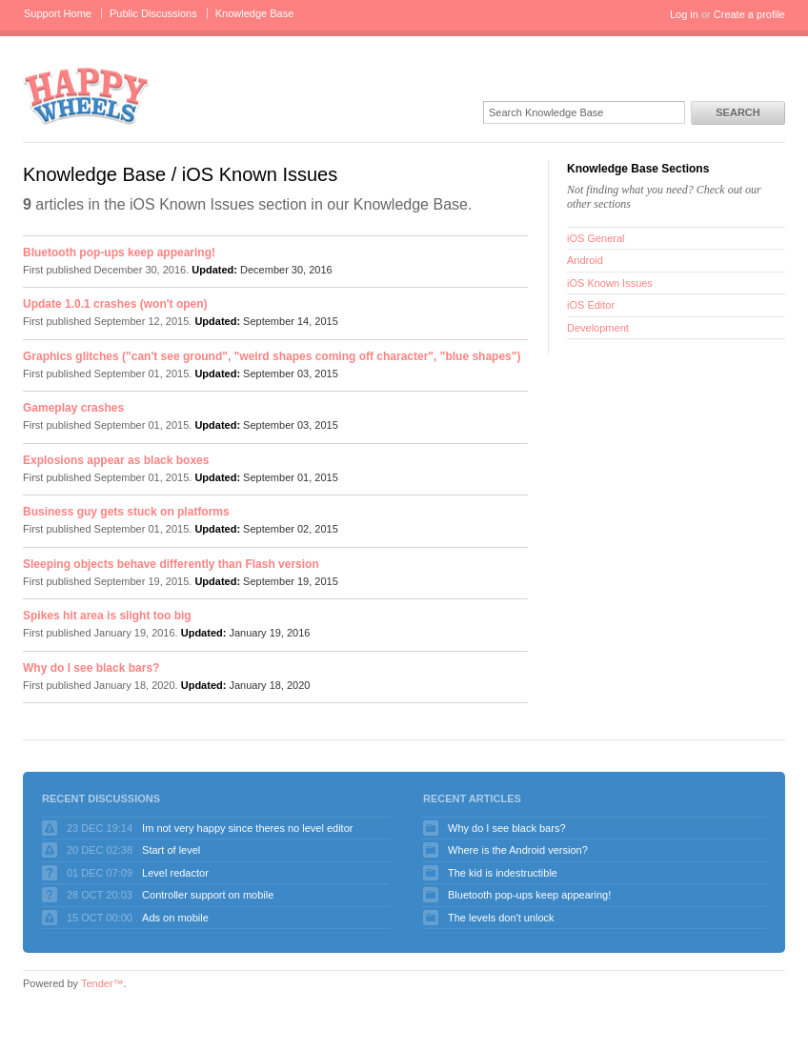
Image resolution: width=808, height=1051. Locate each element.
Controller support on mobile (207, 894)
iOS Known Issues (610, 283)
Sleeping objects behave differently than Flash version (171, 564)
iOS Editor (591, 305)
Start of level (171, 850)
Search (737, 112)
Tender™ (102, 983)
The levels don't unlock (501, 917)
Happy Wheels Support (87, 95)
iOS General (596, 238)
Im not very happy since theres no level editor (247, 828)
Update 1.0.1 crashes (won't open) (115, 304)
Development (598, 327)
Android (585, 260)
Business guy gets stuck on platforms (126, 511)
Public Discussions (153, 13)
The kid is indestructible (502, 873)
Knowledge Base (254, 13)
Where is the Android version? (518, 850)
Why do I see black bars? (91, 668)
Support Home (57, 13)
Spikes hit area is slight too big (107, 615)
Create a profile (749, 14)
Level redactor (175, 873)
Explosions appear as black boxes (116, 460)
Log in (684, 14)
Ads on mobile (175, 917)
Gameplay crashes (73, 407)
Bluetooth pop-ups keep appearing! (119, 252)
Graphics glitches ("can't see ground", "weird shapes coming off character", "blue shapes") (271, 356)
